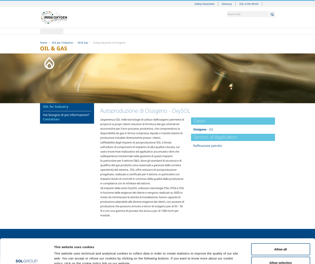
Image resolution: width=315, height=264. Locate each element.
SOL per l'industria (62, 42)
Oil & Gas (83, 42)
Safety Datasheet (204, 3)
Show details (214, 253)
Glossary (227, 3)
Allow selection (280, 239)
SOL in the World (248, 3)
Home (51, 31)
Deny (280, 253)
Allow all (280, 226)
